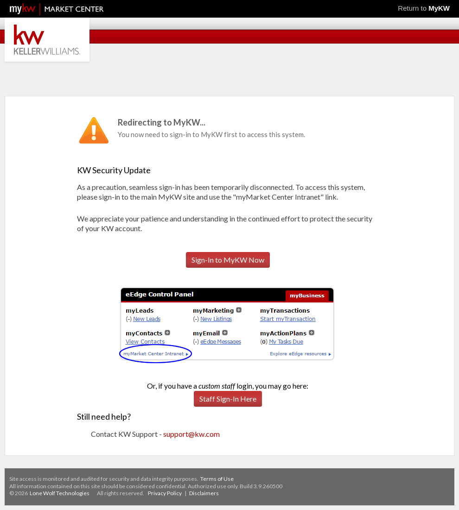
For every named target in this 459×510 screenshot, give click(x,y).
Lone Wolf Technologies (59, 493)
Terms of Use (217, 478)
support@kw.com (191, 433)
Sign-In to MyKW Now (227, 259)
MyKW (439, 8)
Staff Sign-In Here (227, 398)
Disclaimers (204, 493)
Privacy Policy (165, 493)
